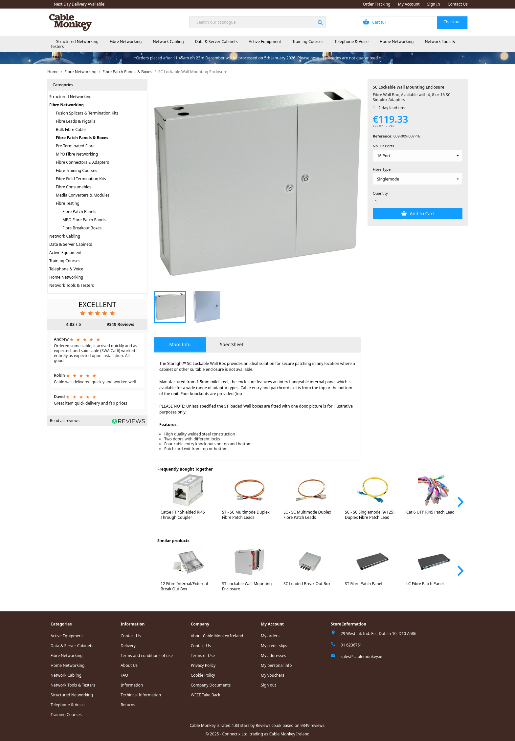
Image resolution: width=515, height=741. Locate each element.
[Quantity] (417, 201)
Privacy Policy (203, 665)
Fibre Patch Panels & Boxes (82, 137)
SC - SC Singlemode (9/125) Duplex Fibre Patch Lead (369, 514)
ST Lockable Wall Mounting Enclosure (247, 586)
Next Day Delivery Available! (79, 4)
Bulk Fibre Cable (71, 129)
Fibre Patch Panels (79, 211)
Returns (128, 705)
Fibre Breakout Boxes (81, 228)
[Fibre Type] (417, 179)
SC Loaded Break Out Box (306, 583)
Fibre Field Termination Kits (81, 178)
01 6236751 (351, 645)
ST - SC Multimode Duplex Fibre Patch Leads (246, 514)
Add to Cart (421, 213)
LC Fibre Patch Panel (425, 583)
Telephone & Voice (351, 41)
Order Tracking (377, 4)
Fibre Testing (67, 203)
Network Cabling (168, 41)
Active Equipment (265, 41)
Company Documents (211, 685)
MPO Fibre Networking (77, 154)
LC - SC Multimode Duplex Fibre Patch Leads (307, 514)
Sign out (268, 685)
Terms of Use (203, 655)
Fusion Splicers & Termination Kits (87, 113)
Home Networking (397, 41)
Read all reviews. (65, 420)
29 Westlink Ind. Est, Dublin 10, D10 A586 (378, 633)
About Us (129, 665)
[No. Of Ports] (417, 156)
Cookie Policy (203, 675)
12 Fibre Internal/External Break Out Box (184, 586)
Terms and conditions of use (147, 655)
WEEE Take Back (205, 695)
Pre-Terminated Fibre (75, 146)
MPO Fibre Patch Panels (84, 219)
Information (132, 685)
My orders (270, 636)
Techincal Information (141, 695)
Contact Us (458, 4)
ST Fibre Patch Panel (363, 583)
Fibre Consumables (73, 187)
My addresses (273, 655)
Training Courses (308, 41)
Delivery (128, 645)
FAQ (124, 675)
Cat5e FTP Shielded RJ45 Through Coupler (183, 514)
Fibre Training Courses (76, 170)
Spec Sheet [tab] (231, 344)
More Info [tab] (179, 344)
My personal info (276, 665)
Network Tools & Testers (71, 285)
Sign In (433, 4)
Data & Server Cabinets (216, 41)
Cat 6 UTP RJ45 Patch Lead (430, 512)
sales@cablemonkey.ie (361, 656)
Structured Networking (77, 41)
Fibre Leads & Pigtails (75, 121)
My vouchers (272, 675)
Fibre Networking (126, 41)
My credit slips (274, 645)
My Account (409, 4)
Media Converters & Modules (82, 195)
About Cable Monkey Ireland (217, 636)
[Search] (257, 22)
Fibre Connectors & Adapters (82, 162)
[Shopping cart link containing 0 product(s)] (413, 22)
